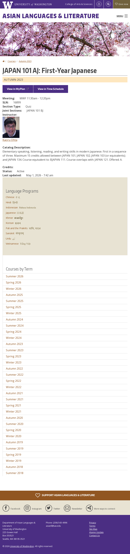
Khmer (9, 217)
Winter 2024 (13, 338)
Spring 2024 (13, 332)
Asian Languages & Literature (51, 16)
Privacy (92, 522)
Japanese (11, 212)
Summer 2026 (14, 276)
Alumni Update (96, 532)
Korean (10, 223)
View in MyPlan (18, 88)
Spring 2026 (13, 282)
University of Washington (22, 546)
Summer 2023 (14, 350)
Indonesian (12, 207)
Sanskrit (10, 233)
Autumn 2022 (14, 368)
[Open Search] (108, 4)
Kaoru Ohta (10, 140)
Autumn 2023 (25, 61)
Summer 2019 (14, 448)
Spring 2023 (13, 356)
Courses (12, 61)
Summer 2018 (14, 473)
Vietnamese (12, 243)
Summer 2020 (14, 424)
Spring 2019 (13, 455)
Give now (121, 4)
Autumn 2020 (14, 418)
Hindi (8, 202)
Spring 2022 (13, 381)
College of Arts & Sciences (78, 4)
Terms (92, 525)
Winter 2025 (13, 313)
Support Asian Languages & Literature (65, 495)
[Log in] (99, 4)
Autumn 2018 (14, 467)
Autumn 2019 (14, 442)
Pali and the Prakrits (17, 228)
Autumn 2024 (14, 319)
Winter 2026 (13, 289)
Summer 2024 (14, 325)
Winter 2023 (13, 362)
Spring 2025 (13, 307)
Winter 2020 (13, 436)
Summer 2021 (14, 399)
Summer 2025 (14, 301)
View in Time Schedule (51, 88)
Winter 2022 (13, 387)
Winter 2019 (13, 461)
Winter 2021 (13, 411)
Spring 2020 (13, 430)
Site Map (93, 529)
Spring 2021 (13, 405)
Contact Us (94, 535)
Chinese (10, 197)
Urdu (8, 238)
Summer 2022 (14, 375)
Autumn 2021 (14, 393)
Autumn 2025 (14, 295)
